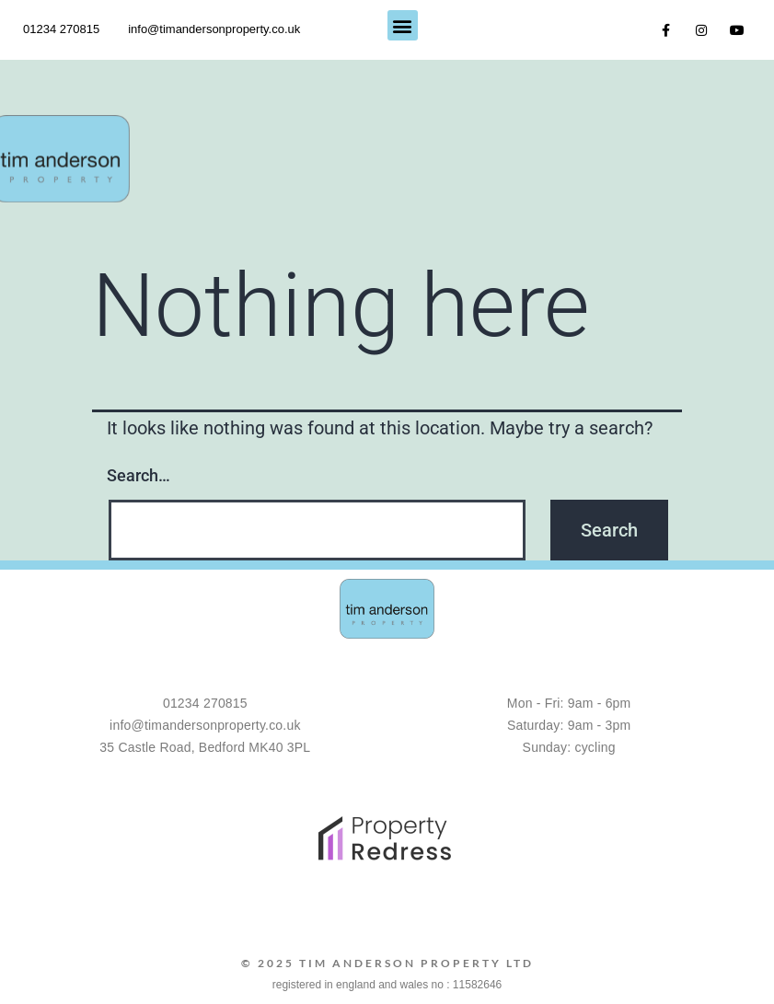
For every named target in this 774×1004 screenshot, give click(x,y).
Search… (138, 475)
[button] (402, 25)
